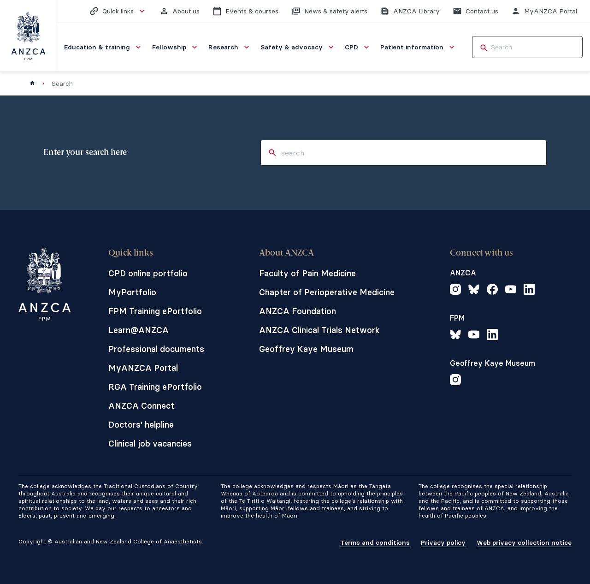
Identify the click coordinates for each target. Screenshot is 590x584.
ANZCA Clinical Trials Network (319, 330)
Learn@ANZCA (138, 330)
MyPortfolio (132, 292)
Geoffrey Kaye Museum (306, 349)
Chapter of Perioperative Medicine (327, 292)
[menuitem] (103, 47)
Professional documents (156, 349)
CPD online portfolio (148, 273)
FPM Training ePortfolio (155, 311)
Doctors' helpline (141, 424)
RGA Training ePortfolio (155, 386)
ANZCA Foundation (297, 311)
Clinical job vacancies (150, 443)
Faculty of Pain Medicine (307, 273)
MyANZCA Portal (143, 368)
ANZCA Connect (141, 405)
